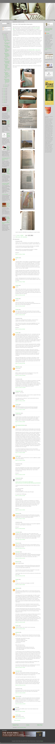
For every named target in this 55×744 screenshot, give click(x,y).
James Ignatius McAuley (20, 425)
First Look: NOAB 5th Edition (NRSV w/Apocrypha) (7, 66)
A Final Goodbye (5, 194)
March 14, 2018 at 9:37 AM (20, 363)
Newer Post (16, 725)
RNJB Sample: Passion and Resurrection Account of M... (7, 81)
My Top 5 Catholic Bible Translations (8, 109)
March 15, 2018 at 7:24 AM (20, 518)
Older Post (39, 725)
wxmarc (16, 332)
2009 (4, 100)
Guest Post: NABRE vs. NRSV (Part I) (5, 184)
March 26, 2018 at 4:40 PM (20, 711)
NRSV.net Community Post (8, 135)
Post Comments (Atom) (22, 727)
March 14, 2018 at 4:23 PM (20, 495)
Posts (4, 27)
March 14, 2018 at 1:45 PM (20, 409)
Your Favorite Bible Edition (8, 148)
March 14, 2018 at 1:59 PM (20, 421)
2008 (4, 102)
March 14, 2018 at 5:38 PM (20, 509)
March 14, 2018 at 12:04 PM (20, 387)
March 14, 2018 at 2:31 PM (20, 474)
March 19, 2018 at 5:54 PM (20, 558)
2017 (4, 88)
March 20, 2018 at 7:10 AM (20, 667)
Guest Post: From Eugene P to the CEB (7, 46)
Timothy (17, 285)
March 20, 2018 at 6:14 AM (20, 622)
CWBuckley (17, 366)
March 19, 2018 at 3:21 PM (20, 548)
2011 (4, 97)
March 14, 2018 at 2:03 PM (20, 460)
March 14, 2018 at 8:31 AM (20, 314)
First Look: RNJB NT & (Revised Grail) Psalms (7, 74)
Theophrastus (18, 391)
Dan (16, 707)
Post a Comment (17, 720)
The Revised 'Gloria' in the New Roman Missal (6, 159)
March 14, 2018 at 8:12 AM (20, 295)
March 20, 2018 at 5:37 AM (20, 575)
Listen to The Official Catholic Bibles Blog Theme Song (48, 29)
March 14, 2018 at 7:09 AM (20, 254)
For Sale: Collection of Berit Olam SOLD (6, 50)
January (5, 86)
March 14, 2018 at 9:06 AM (20, 329)
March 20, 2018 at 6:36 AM (20, 628)
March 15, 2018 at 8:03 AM (20, 528)
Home (27, 725)
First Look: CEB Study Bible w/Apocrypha (7, 62)
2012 (4, 96)
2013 (4, 94)
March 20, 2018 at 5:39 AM (20, 584)
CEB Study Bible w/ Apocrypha (34, 49)
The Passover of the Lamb (7, 43)
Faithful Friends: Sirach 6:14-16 (8, 122)
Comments (5, 29)
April (5, 37)
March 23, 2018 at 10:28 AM (20, 692)
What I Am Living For (6, 59)
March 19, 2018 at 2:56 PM (20, 539)
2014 (4, 93)
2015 (4, 91)
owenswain (17, 532)
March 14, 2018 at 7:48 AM (20, 281)
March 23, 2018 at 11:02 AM (20, 703)
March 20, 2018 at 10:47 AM (20, 685)
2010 (4, 99)
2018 (4, 34)
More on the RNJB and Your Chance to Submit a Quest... (7, 55)
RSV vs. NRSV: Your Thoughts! (8, 205)
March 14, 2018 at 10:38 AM (20, 375)
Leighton (17, 257)
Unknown (17, 513)
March (5, 39)
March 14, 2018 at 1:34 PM (20, 400)
